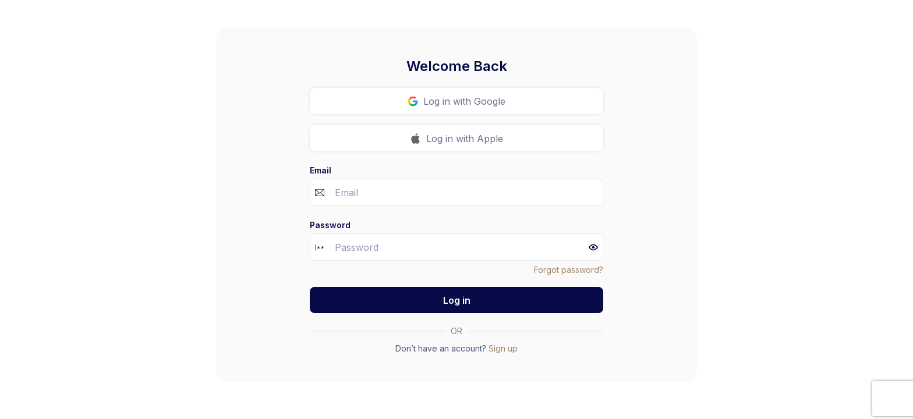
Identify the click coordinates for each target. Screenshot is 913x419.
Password (330, 225)
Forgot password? (568, 270)
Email (320, 170)
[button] (593, 247)
